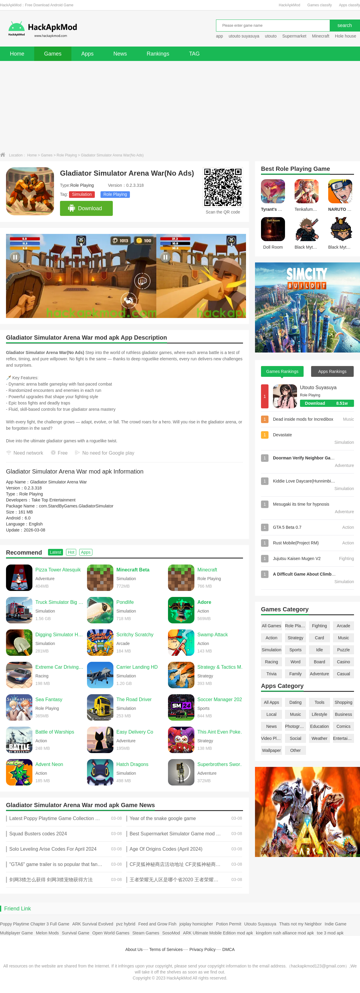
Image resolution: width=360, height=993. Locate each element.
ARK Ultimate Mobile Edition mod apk (218, 933)
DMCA (228, 949)
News (120, 54)
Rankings (158, 54)
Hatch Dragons (132, 764)
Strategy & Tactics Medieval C (221, 667)
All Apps (271, 702)
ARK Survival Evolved (92, 924)
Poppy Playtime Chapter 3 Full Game (34, 924)
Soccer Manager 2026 (220, 699)
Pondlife (125, 602)
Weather (320, 738)
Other (295, 750)
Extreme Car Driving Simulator (59, 667)
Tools (320, 702)
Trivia (271, 673)
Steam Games (145, 933)
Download (85, 208)
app (219, 36)
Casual (343, 673)
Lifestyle (319, 714)
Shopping (343, 702)
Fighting (319, 625)
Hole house (346, 36)
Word (295, 661)
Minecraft (320, 36)
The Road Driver (134, 699)
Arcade (343, 625)
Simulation (82, 194)
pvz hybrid (125, 924)
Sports (296, 649)
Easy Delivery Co (134, 731)
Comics (344, 726)
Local (271, 714)
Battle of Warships (54, 731)
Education (319, 726)
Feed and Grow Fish (157, 924)
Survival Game (75, 933)
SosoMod (171, 933)
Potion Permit (228, 924)
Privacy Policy (202, 949)
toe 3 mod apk (330, 933)
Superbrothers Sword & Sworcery (221, 764)
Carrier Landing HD (137, 667)
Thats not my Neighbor (300, 924)
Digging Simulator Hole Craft (59, 634)
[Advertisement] (180, 106)
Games (53, 54)
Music (343, 637)
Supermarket (294, 36)
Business (343, 714)
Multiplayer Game (16, 933)
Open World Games (110, 933)
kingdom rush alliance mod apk (285, 933)
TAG (194, 54)
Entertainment (343, 738)
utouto (271, 36)
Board (319, 661)
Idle (319, 649)
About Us (134, 949)
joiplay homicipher (196, 924)
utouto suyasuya (244, 36)
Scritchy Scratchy (135, 634)
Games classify (320, 5)
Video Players (271, 738)
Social (295, 738)
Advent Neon (49, 764)
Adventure (319, 673)
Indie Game (335, 924)
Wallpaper (271, 750)
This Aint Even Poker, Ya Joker (221, 731)
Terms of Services (166, 949)
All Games (271, 625)
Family (295, 673)
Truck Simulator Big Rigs (59, 602)
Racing (271, 661)
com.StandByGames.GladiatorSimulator (76, 506)
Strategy (295, 637)
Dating (296, 702)
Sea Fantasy (48, 699)
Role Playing (67, 155)
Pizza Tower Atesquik (58, 569)
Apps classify (349, 5)
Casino (343, 661)
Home (17, 54)
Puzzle (343, 649)
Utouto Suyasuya (318, 387)
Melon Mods (47, 933)
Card (319, 637)
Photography (295, 726)
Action (272, 637)
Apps (87, 54)
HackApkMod (289, 5)
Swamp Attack (212, 634)
